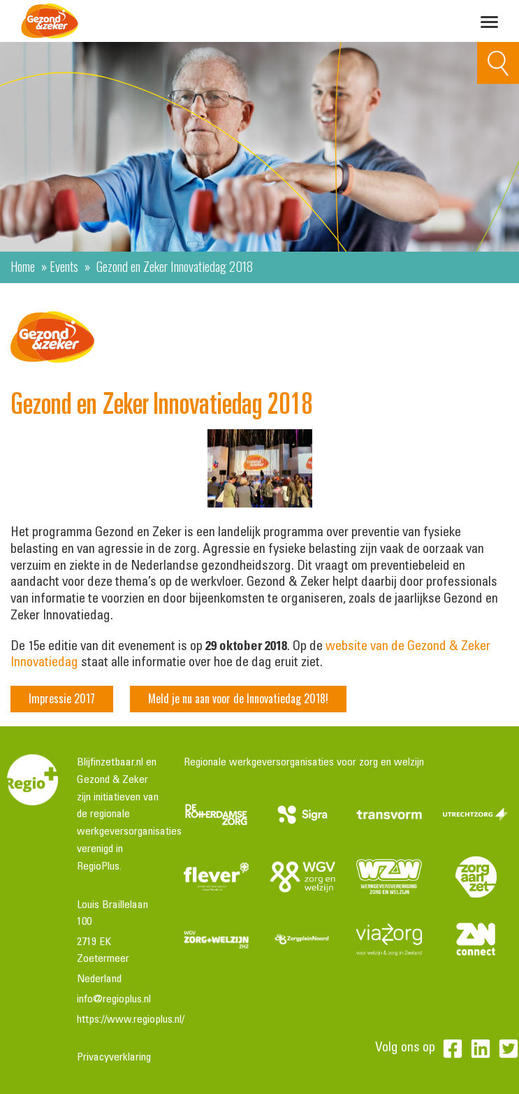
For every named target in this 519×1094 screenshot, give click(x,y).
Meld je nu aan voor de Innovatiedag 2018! (238, 698)
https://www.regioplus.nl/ (130, 1019)
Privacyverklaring (114, 1057)
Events (64, 265)
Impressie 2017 (62, 698)
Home (22, 265)
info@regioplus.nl (114, 999)
